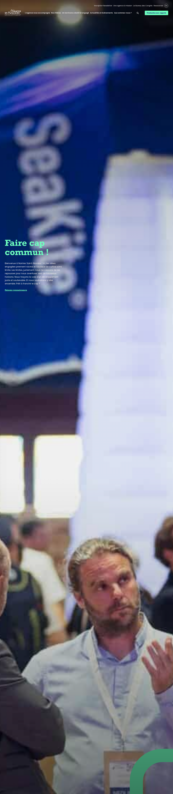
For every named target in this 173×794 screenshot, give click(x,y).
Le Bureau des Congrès (142, 6)
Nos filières (56, 13)
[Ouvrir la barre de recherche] (138, 13)
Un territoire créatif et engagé (75, 13)
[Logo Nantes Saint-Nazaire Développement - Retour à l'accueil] (13, 13)
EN (166, 6)
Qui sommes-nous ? (123, 13)
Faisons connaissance (16, 290)
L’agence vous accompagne (37, 13)
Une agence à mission (122, 6)
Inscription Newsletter (103, 6)
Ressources (158, 6)
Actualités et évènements (101, 13)
